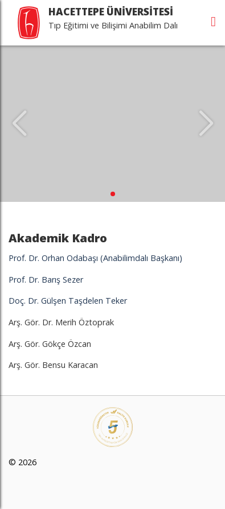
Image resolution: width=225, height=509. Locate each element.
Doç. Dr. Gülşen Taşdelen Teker (68, 300)
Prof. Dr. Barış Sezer (46, 279)
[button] (113, 194)
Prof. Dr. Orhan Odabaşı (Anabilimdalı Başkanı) (95, 258)
